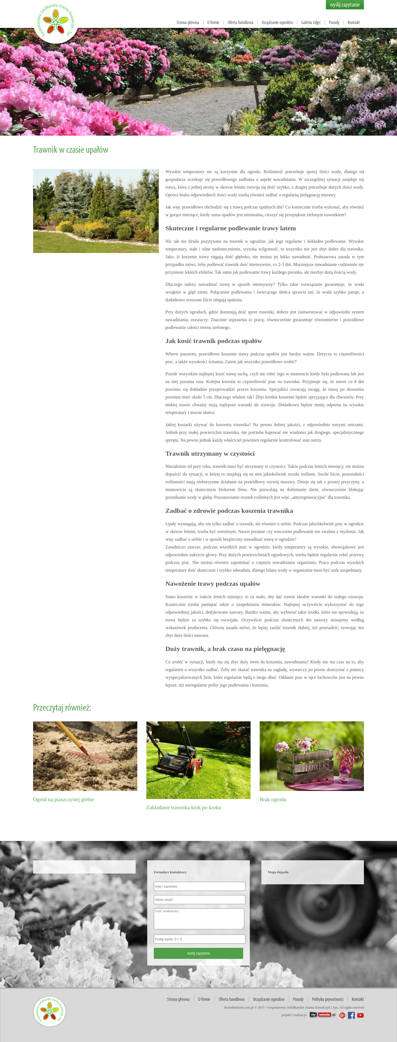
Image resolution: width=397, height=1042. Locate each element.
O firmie (213, 22)
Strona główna (187, 22)
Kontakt (354, 22)
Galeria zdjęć (311, 22)
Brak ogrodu (273, 799)
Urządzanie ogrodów (277, 22)
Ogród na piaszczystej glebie (63, 799)
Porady (334, 22)
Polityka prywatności (327, 999)
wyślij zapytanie (345, 4)
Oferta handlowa (240, 22)
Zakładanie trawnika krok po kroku (183, 807)
